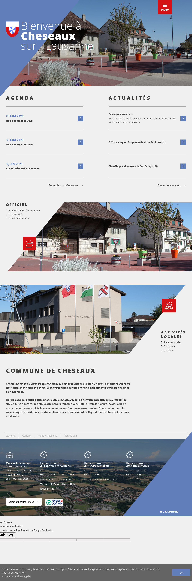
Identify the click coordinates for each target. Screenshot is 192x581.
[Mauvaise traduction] (11, 534)
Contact (26, 435)
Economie (169, 346)
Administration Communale (24, 210)
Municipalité (15, 214)
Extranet (11, 435)
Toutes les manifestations (66, 185)
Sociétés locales (172, 342)
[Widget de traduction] (24, 502)
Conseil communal (18, 218)
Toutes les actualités (172, 185)
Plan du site (70, 435)
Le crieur (168, 350)
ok (181, 572)
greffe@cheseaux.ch (17, 478)
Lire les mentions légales (17, 576)
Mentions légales (47, 435)
